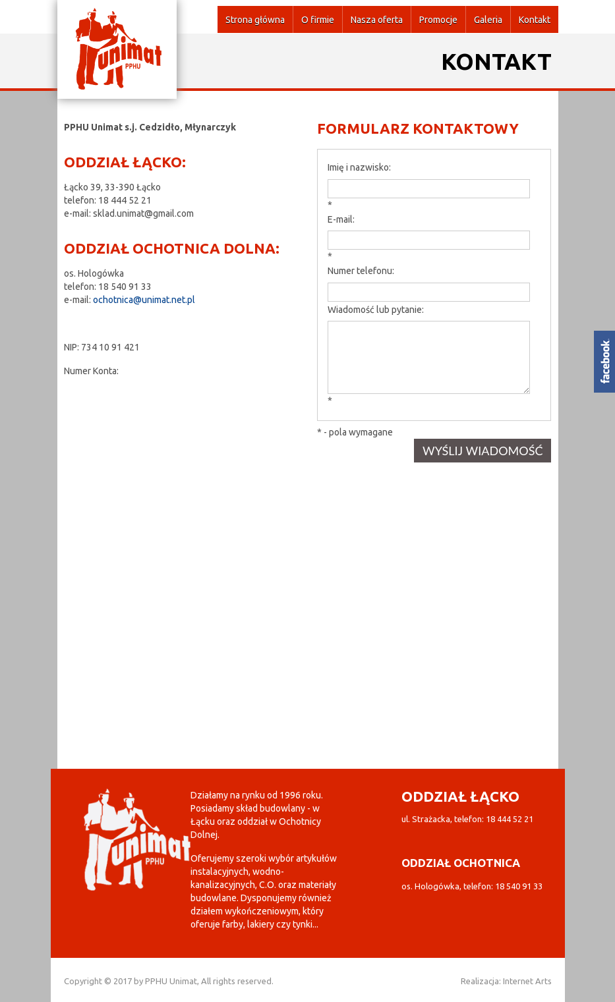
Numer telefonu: (361, 270)
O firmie (317, 19)
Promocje (438, 19)
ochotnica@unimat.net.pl (144, 299)
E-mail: (341, 219)
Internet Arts (527, 981)
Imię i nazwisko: (359, 167)
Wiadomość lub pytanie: (376, 309)
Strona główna (255, 19)
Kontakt (534, 19)
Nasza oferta (377, 19)
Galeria (488, 19)
